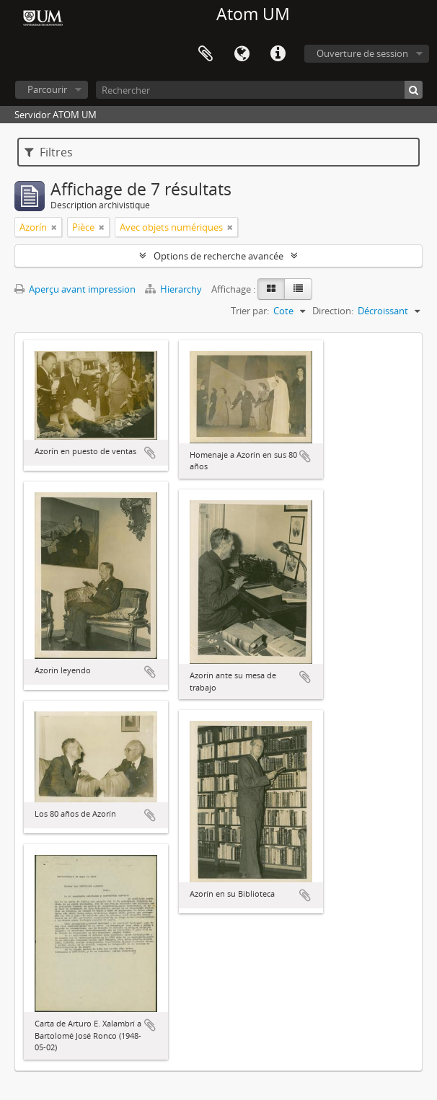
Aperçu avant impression (75, 289)
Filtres (49, 152)
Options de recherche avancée (218, 255)
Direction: (332, 310)
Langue (242, 54)
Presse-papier (205, 54)
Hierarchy (174, 289)
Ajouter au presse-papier (150, 452)
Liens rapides (278, 54)
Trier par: (250, 310)
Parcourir (47, 89)
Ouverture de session (362, 53)
